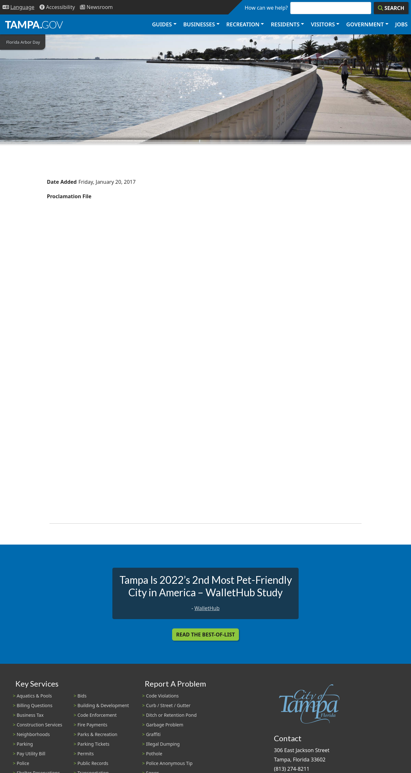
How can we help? (266, 7)
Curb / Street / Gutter (168, 705)
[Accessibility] (57, 7)
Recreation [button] (242, 24)
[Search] (391, 8)
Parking (25, 744)
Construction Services (39, 725)
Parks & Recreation (97, 734)
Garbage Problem (164, 725)
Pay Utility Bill (31, 754)
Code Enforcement (97, 715)
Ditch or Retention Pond (171, 715)
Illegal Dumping (163, 744)
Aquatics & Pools (34, 696)
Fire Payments (92, 725)
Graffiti (153, 734)
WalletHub (207, 608)
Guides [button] (162, 24)
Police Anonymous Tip (169, 763)
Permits (85, 754)
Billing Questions (34, 705)
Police (23, 763)
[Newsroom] (96, 7)
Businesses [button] (199, 24)
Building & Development (103, 705)
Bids (81, 696)
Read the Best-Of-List (205, 634)
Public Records (92, 763)
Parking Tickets (93, 744)
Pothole (154, 754)
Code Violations (162, 696)
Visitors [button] (323, 24)
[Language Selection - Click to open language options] (18, 7)
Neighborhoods (33, 734)
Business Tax (30, 715)
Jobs (401, 24)
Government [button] (365, 24)
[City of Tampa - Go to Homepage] (34, 24)
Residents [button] (285, 24)
